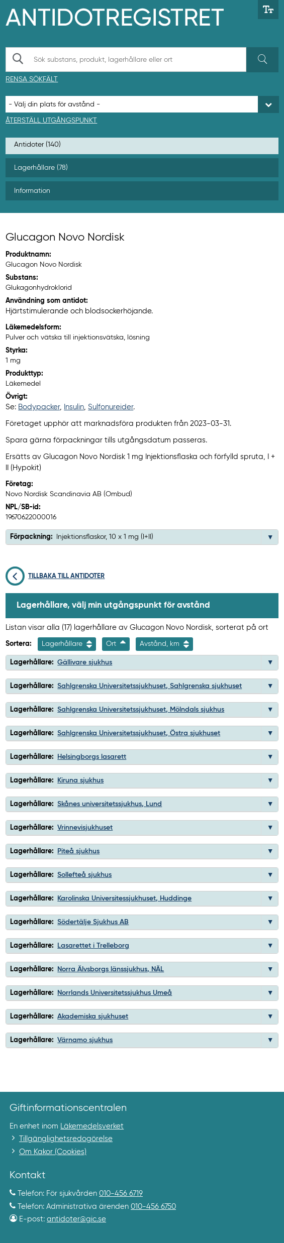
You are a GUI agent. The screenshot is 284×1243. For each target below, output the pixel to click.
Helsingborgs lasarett (91, 756)
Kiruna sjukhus (80, 780)
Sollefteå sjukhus (84, 874)
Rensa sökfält (32, 79)
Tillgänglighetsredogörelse (66, 1139)
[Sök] (262, 59)
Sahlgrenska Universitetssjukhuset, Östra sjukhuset (138, 733)
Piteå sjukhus (78, 851)
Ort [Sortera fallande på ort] (116, 644)
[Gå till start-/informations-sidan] (125, 16)
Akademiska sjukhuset (92, 1016)
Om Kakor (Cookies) (52, 1152)
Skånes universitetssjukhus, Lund (109, 804)
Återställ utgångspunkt (51, 120)
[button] (270, 537)
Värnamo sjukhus (85, 1040)
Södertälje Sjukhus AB (93, 922)
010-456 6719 (121, 1193)
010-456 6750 (153, 1206)
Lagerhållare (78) (41, 167)
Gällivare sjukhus (84, 662)
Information (32, 190)
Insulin (74, 407)
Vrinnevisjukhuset (85, 827)
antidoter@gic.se (76, 1219)
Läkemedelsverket (92, 1126)
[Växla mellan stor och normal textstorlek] (268, 9)
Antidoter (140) (37, 144)
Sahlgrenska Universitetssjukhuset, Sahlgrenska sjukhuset (149, 686)
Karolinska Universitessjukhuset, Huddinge (124, 898)
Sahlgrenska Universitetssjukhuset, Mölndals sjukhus (140, 709)
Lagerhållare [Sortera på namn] (67, 644)
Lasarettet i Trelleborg (93, 945)
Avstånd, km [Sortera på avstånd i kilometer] (164, 644)
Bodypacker (39, 407)
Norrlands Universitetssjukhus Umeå (114, 992)
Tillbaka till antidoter (55, 576)
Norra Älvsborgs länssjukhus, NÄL (110, 969)
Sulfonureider (110, 407)
